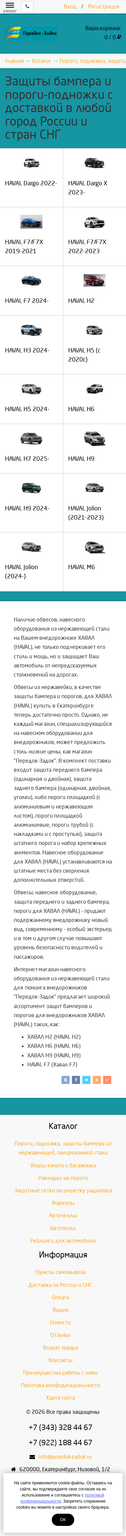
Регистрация (103, 6)
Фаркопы (63, 1203)
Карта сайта (60, 1398)
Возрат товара (60, 1348)
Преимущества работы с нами (60, 1373)
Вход (70, 6)
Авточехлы (63, 1215)
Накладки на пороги (63, 1178)
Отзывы (60, 1335)
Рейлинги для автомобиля (63, 1241)
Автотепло (63, 1228)
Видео (61, 1310)
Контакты (61, 1360)
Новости (60, 1322)
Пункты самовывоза (60, 1272)
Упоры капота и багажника (63, 1165)
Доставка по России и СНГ (60, 1285)
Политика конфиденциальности (60, 1385)
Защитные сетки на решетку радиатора (63, 1190)
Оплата (60, 1297)
